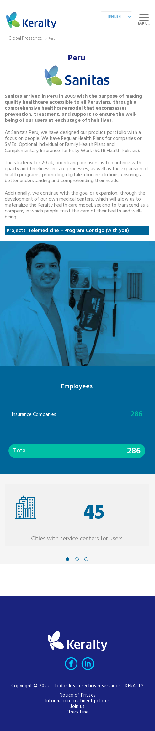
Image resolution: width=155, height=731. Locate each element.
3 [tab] (86, 559)
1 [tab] (67, 559)
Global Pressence (25, 38)
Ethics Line (78, 712)
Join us (77, 706)
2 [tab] (77, 559)
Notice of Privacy (77, 695)
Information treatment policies (77, 701)
